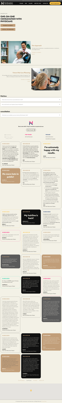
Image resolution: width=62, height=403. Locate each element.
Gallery (31, 3)
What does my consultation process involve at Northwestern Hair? (15, 115)
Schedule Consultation (8, 25)
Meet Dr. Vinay (37, 3)
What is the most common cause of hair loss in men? (12, 99)
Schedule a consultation (36, 52)
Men (26, 3)
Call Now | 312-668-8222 (8, 29)
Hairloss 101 (41, 380)
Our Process (28, 380)
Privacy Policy (44, 401)
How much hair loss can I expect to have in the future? (12, 104)
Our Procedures (21, 380)
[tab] (31, 100)
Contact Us (45, 3)
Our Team (35, 380)
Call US (33, 54)
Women (21, 3)
